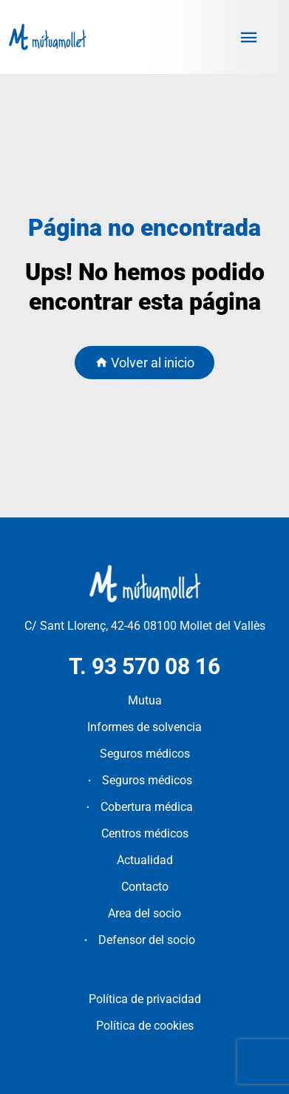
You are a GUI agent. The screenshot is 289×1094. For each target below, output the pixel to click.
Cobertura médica (147, 807)
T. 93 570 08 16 (144, 666)
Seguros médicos (145, 754)
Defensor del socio (146, 940)
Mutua (145, 700)
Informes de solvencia (144, 727)
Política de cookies (145, 1026)
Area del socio (144, 913)
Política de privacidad (145, 999)
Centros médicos (144, 833)
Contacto (145, 887)
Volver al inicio (144, 362)
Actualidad (145, 860)
